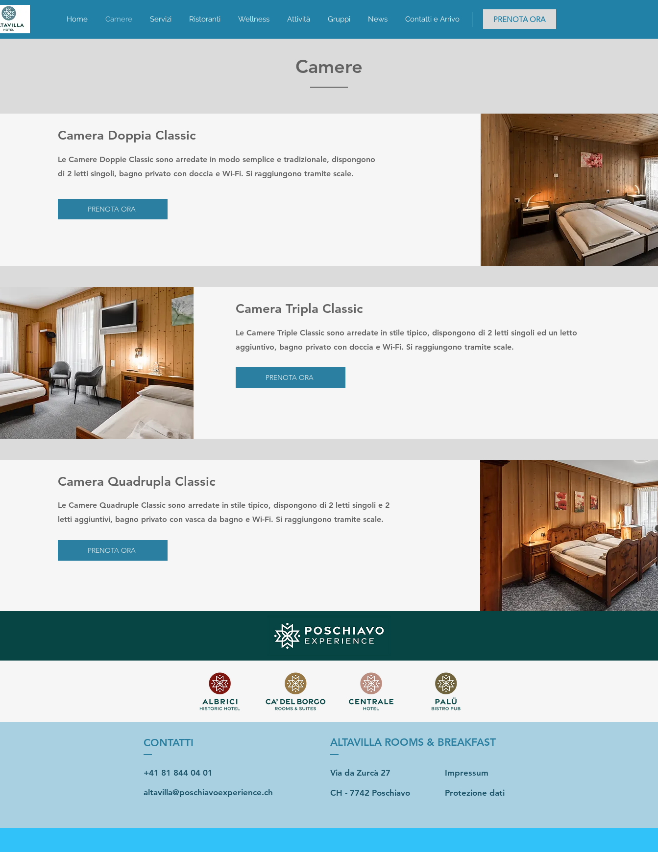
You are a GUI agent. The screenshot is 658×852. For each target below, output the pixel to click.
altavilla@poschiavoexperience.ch (208, 792)
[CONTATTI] (186, 742)
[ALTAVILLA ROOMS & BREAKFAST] (419, 742)
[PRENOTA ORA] (519, 19)
